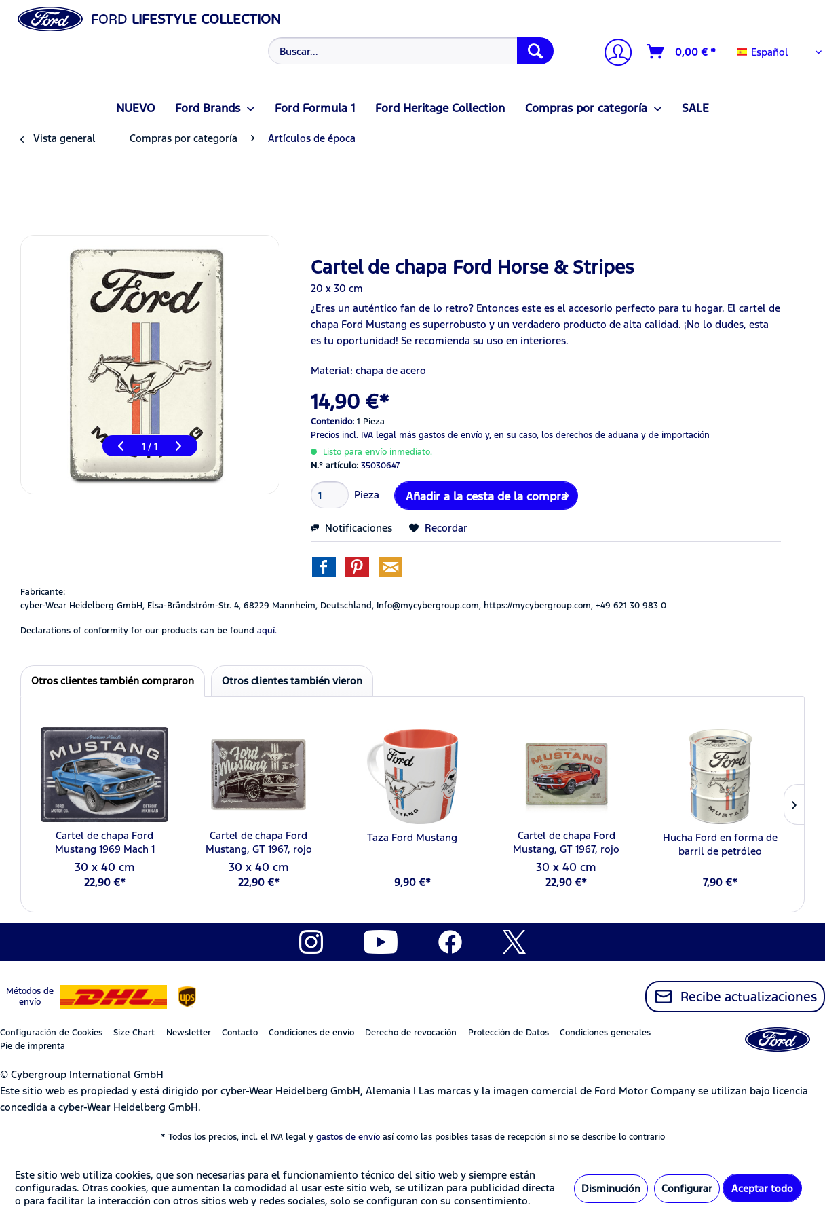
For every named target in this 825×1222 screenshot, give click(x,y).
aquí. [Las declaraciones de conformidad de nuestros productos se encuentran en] (267, 630)
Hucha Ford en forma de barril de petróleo (720, 844)
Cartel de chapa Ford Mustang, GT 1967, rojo (259, 842)
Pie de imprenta (32, 1046)
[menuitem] (409, 50)
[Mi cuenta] (613, 54)
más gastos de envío (440, 435)
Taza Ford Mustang (412, 837)
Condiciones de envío (311, 1032)
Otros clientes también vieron (292, 680)
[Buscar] (535, 50)
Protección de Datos (508, 1032)
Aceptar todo (762, 1188)
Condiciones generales (605, 1032)
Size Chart (134, 1032)
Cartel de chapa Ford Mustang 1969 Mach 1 (105, 842)
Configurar (686, 1188)
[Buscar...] (411, 50)
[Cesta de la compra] (682, 51)
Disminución (610, 1188)
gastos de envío (348, 1137)
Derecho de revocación (411, 1032)
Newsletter (188, 1032)
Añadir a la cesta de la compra (487, 494)
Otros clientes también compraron (112, 680)
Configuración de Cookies (51, 1032)
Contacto (240, 1032)
